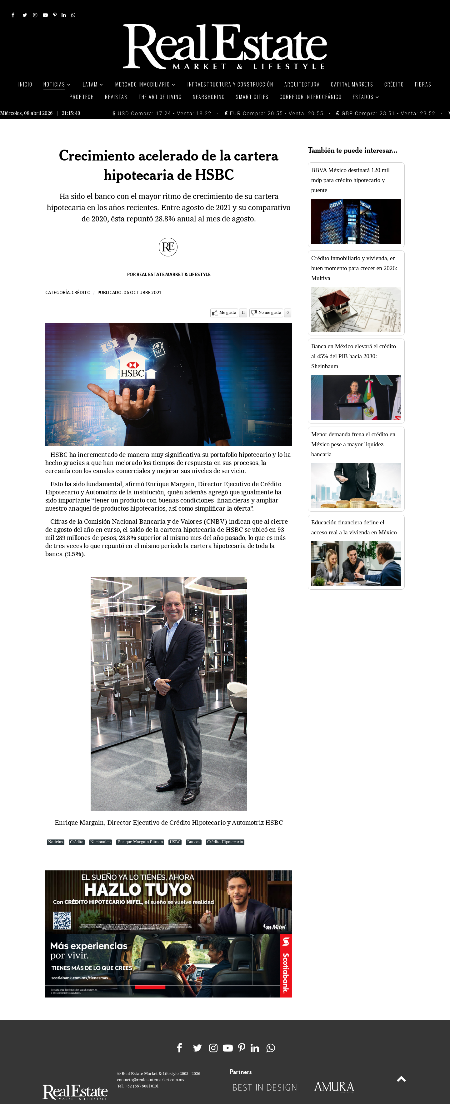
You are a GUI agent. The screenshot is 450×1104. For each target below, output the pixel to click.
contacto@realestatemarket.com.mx (150, 1066)
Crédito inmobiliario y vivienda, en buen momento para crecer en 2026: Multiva (354, 254)
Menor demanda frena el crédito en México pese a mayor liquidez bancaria (353, 430)
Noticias (55, 828)
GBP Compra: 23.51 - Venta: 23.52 (385, 99)
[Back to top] (401, 1066)
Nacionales (100, 828)
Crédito (81, 278)
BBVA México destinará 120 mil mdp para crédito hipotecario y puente (350, 166)
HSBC (175, 828)
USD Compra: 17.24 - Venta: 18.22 (162, 99)
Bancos (193, 828)
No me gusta (269, 299)
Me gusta (227, 299)
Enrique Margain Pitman (140, 828)
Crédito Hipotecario (225, 828)
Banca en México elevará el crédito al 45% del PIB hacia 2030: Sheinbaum (353, 342)
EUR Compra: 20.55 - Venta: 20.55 (274, 99)
